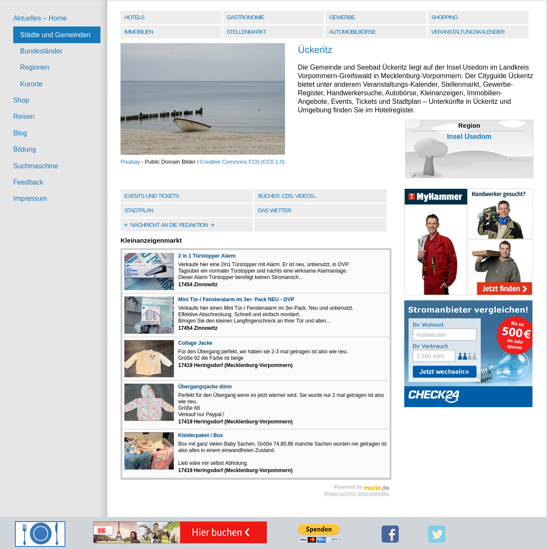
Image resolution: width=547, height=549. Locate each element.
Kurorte (31, 84)
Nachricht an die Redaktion (169, 225)
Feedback (28, 182)
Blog (20, 133)
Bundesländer (41, 51)
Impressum (30, 198)
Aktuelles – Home (40, 18)
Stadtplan (138, 210)
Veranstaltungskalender (467, 32)
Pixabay (130, 162)
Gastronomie (245, 17)
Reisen (24, 116)
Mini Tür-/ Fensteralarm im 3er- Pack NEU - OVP (236, 299)
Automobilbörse (352, 32)
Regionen (35, 67)
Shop (21, 100)
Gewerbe (342, 17)
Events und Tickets (151, 196)
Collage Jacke (195, 343)
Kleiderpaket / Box (200, 435)
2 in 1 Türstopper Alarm (206, 256)
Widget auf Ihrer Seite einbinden (356, 493)
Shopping (444, 17)
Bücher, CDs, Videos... (287, 196)
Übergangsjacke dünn (205, 387)
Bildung (24, 149)
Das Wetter (274, 210)
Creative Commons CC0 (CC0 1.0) (242, 162)
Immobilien (138, 32)
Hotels (134, 17)
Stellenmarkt (246, 32)
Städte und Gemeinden (55, 34)
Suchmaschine (35, 166)
